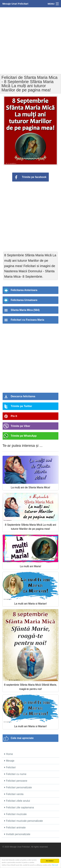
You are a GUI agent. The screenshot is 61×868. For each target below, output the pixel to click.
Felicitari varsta (13, 794)
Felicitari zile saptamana (19, 807)
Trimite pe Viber (20, 426)
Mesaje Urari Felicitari (15, 3)
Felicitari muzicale (15, 814)
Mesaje (9, 760)
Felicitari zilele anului (17, 800)
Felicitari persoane (15, 780)
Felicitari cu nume (15, 774)
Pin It (14, 416)
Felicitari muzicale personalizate (23, 820)
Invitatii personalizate (17, 834)
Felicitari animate (15, 827)
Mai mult (55, 865)
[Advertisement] (30, 40)
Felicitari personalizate (18, 787)
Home (8, 754)
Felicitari (10, 767)
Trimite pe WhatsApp (24, 435)
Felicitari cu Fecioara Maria (27, 319)
